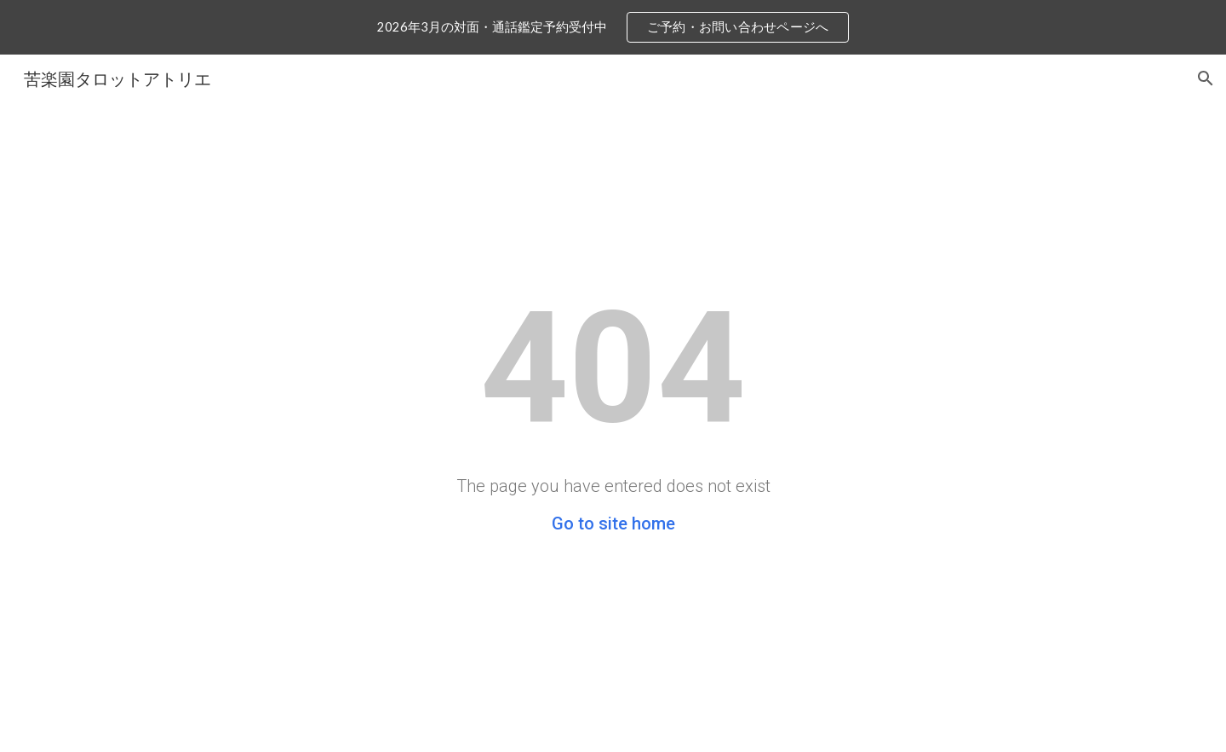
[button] (1205, 78)
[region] (613, 27)
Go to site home (613, 523)
